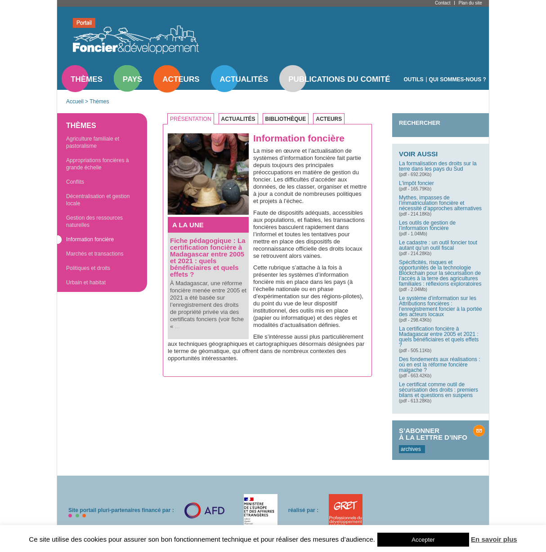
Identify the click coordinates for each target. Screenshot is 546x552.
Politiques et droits (88, 268)
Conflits (75, 182)
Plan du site (470, 2)
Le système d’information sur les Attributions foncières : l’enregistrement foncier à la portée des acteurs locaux (440, 306)
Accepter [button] (423, 539)
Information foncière (90, 239)
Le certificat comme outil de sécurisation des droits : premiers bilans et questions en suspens (438, 389)
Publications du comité (339, 79)
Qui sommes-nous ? (457, 79)
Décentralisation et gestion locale (98, 200)
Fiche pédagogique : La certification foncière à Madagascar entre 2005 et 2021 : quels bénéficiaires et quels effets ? (208, 257)
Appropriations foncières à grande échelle (97, 164)
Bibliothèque (285, 119)
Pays (132, 79)
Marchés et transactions (94, 254)
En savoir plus (494, 539)
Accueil (75, 101)
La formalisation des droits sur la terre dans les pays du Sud (438, 166)
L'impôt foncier (416, 183)
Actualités (244, 79)
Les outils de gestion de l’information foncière (427, 225)
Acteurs (180, 79)
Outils (414, 79)
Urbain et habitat (86, 282)
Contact (442, 2)
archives (411, 449)
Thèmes (87, 79)
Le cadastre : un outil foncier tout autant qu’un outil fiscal (438, 245)
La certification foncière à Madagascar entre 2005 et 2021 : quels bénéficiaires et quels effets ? (439, 337)
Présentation (190, 119)
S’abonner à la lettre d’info (433, 434)
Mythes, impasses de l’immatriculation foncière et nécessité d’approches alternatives (440, 203)
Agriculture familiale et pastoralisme (92, 142)
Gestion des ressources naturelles (94, 221)
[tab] (193, 119)
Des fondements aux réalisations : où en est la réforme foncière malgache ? (439, 364)
